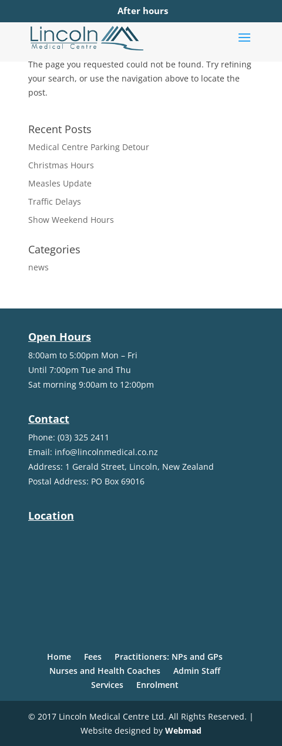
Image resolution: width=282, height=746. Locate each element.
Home (59, 656)
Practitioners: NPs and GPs (169, 656)
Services (107, 684)
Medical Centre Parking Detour (88, 146)
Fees (93, 656)
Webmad (183, 730)
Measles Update (60, 183)
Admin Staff (196, 670)
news (38, 267)
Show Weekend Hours (71, 219)
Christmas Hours (61, 165)
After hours (143, 10)
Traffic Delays (54, 201)
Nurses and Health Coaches (104, 670)
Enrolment (157, 684)
